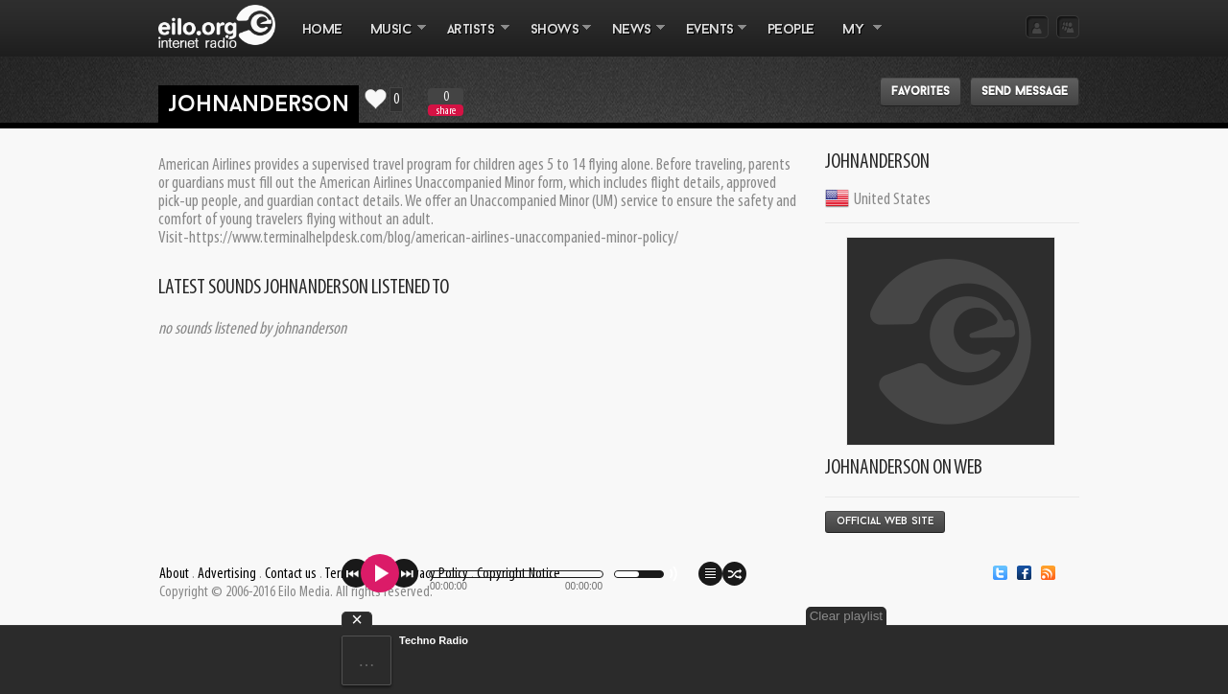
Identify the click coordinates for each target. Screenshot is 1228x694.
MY (855, 39)
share (446, 110)
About (174, 574)
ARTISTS (471, 39)
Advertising (227, 574)
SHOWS (553, 39)
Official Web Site (885, 522)
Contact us (291, 574)
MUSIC (391, 39)
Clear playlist (846, 616)
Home (322, 30)
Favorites (920, 92)
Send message (1024, 92)
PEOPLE (791, 30)
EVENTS (709, 39)
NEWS (631, 39)
